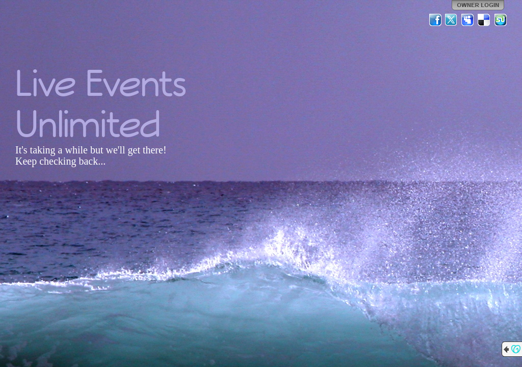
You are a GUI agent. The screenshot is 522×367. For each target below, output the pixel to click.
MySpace (468, 20)
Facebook (435, 20)
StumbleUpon (500, 20)
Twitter (452, 20)
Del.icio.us (484, 20)
